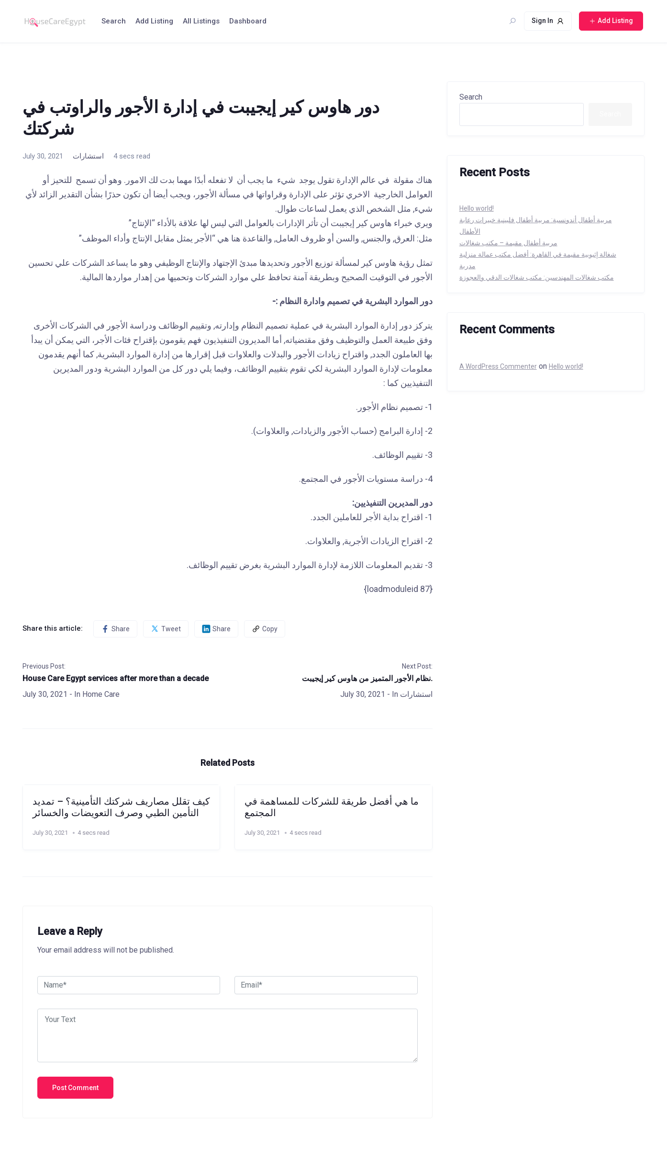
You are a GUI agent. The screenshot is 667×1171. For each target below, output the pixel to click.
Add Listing (154, 21)
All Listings (201, 21)
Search (113, 21)
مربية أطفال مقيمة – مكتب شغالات (508, 243)
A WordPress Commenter (498, 366)
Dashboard (248, 21)
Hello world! (476, 208)
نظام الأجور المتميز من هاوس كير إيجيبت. (367, 678)
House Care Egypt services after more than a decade (115, 678)
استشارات (88, 156)
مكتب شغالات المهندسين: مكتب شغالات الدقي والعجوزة (536, 277)
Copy (265, 629)
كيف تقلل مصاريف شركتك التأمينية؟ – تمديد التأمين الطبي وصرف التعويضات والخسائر (121, 807)
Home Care (101, 694)
